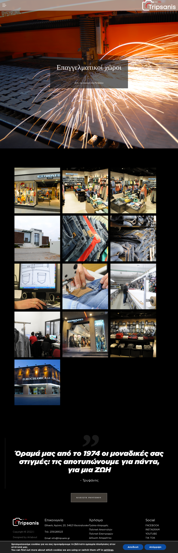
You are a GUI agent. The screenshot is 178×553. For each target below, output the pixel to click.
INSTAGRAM (152, 529)
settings (108, 550)
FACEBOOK (152, 525)
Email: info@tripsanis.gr (57, 538)
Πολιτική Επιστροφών (101, 533)
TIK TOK (150, 538)
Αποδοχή (133, 547)
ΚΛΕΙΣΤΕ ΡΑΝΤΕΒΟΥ (89, 498)
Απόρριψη (155, 547)
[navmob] (5, 5)
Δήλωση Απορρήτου (100, 538)
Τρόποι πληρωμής (98, 525)
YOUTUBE (151, 533)
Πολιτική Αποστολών (100, 529)
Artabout (32, 537)
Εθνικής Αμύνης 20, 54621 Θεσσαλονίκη (67, 525)
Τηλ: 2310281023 (54, 532)
